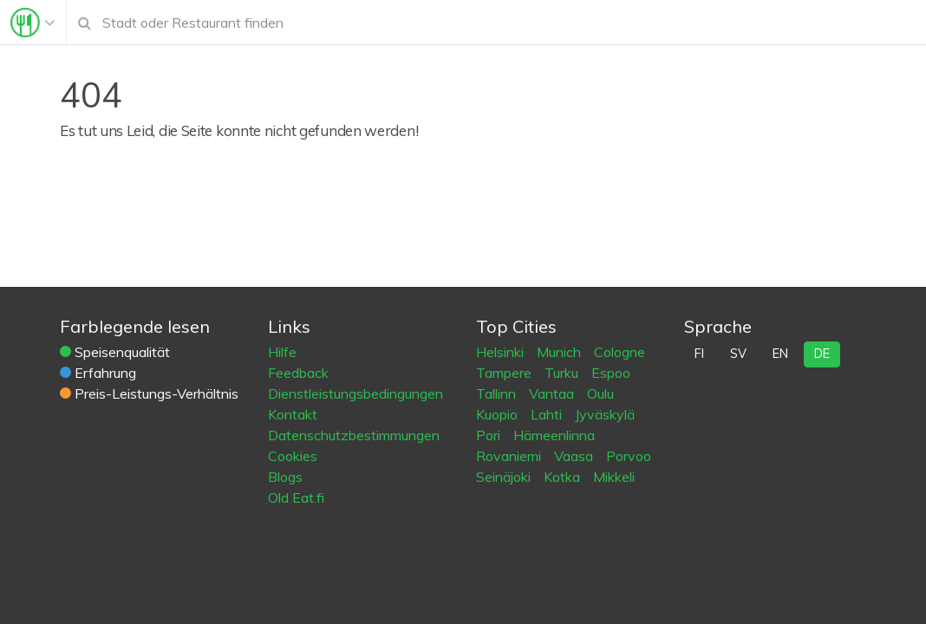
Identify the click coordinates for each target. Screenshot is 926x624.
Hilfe (282, 352)
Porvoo (628, 456)
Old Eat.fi (296, 497)
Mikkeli (614, 476)
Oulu (600, 393)
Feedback (298, 372)
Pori (490, 435)
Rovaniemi (510, 456)
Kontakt (292, 414)
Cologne (619, 352)
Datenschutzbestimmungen (354, 435)
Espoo (610, 372)
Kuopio (498, 414)
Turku (563, 372)
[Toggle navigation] (33, 22)
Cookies (292, 456)
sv (738, 353)
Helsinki (501, 352)
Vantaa (553, 393)
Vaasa (575, 456)
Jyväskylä (605, 414)
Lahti (548, 414)
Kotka (564, 476)
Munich (560, 352)
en (780, 353)
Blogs (285, 476)
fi (699, 353)
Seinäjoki (505, 476)
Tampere (505, 372)
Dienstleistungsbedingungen (355, 393)
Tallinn (497, 393)
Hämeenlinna (554, 435)
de (822, 353)
